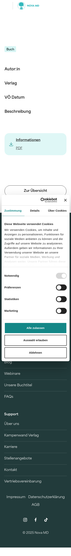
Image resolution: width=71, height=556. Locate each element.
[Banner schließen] (65, 200)
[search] (61, 5)
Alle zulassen (35, 327)
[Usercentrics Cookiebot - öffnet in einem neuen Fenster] (42, 200)
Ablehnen (35, 352)
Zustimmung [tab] (13, 210)
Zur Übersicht (35, 191)
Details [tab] (35, 210)
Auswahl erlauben (35, 340)
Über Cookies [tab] (57, 210)
